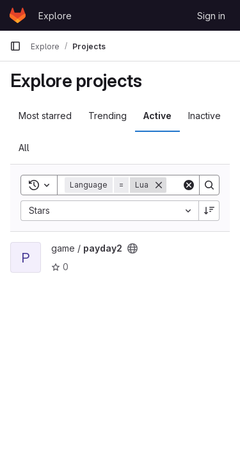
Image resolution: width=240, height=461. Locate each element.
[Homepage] (17, 15)
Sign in (211, 15)
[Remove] (158, 185)
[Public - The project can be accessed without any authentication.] (132, 248)
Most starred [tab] (45, 115)
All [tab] (24, 147)
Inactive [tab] (204, 115)
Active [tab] (157, 115)
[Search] (209, 185)
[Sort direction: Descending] (209, 210)
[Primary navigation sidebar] (15, 46)
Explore (55, 15)
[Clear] (188, 185)
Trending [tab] (107, 115)
